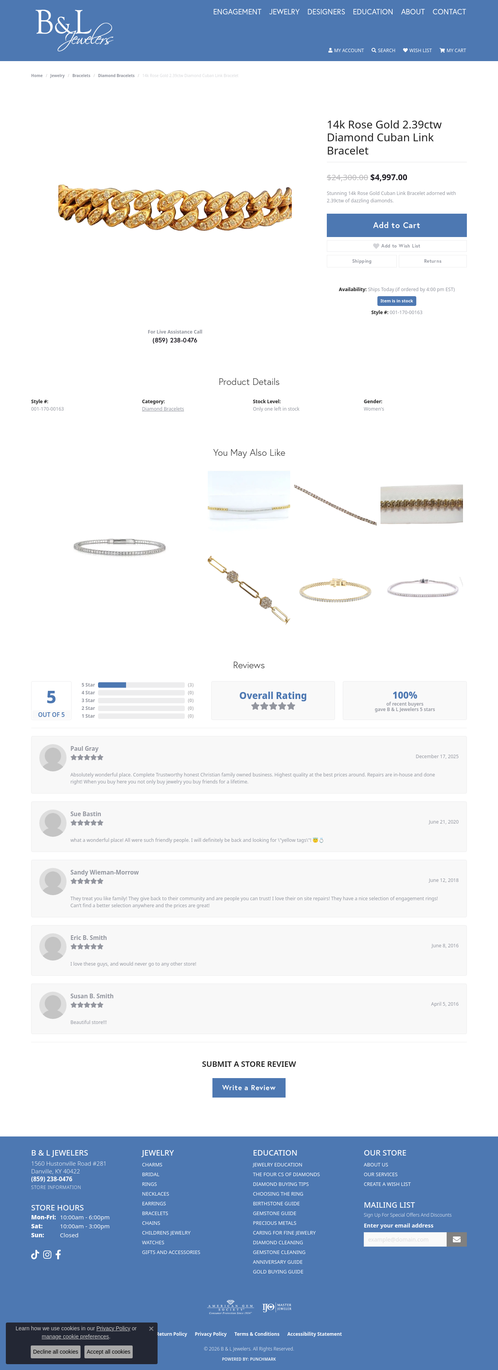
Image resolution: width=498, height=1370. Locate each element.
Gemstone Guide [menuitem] (274, 1213)
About (413, 12)
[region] (175, 205)
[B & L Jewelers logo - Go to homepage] (78, 30)
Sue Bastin (85, 814)
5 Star (88, 684)
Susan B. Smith (92, 996)
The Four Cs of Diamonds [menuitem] (286, 1174)
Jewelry (284, 12)
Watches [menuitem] (153, 1242)
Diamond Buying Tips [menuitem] (281, 1183)
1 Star (88, 716)
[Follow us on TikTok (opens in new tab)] (35, 1254)
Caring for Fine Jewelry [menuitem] (284, 1232)
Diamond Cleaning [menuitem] (278, 1242)
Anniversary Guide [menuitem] (278, 1261)
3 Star (88, 700)
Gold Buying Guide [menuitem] (278, 1271)
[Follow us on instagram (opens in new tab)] (47, 1254)
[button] (346, 50)
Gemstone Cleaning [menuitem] (279, 1252)
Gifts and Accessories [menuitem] (171, 1252)
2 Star (88, 708)
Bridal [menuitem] (151, 1174)
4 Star (88, 692)
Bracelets (81, 75)
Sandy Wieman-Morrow (104, 872)
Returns (433, 261)
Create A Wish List (387, 1183)
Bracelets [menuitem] (155, 1213)
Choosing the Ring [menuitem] (278, 1193)
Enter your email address (398, 1225)
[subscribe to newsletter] (457, 1239)
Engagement (237, 12)
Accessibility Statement (314, 1334)
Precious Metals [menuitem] (274, 1222)
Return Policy (171, 1334)
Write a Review (248, 1087)
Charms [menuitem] (152, 1164)
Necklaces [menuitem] (155, 1193)
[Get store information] (56, 1187)
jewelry (57, 75)
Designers (326, 12)
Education (373, 12)
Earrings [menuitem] (154, 1203)
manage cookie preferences (75, 1336)
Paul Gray (84, 748)
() (191, 684)
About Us (376, 1164)
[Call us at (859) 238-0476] (51, 1179)
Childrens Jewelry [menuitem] (166, 1232)
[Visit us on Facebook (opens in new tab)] (58, 1254)
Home (37, 75)
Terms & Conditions (257, 1334)
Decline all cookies (55, 1352)
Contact (449, 12)
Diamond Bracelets (116, 75)
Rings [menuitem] (149, 1183)
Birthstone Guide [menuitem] (276, 1203)
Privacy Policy (211, 1334)
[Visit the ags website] (230, 1307)
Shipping (362, 261)
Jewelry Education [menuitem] (277, 1164)
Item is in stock (397, 301)
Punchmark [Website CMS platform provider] (263, 1359)
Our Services (381, 1174)
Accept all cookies (108, 1352)
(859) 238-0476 (175, 340)
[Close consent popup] (151, 1328)
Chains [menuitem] (151, 1222)
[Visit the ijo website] (276, 1307)
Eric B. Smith (88, 937)
